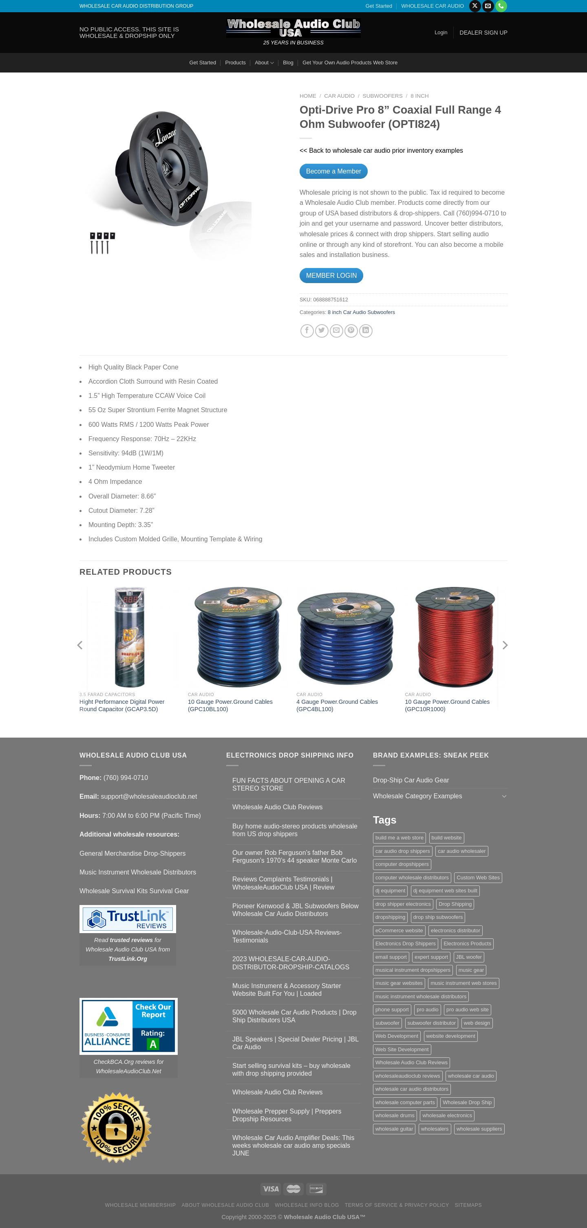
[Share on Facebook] (307, 331)
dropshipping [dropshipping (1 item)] (390, 917)
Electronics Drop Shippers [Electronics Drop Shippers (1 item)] (405, 943)
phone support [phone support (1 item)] (392, 1009)
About (264, 63)
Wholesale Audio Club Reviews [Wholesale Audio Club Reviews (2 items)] (411, 1062)
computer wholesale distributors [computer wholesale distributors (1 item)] (412, 877)
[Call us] (501, 6)
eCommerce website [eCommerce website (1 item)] (399, 930)
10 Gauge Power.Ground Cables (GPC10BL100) (230, 706)
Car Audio (339, 96)
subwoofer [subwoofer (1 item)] (387, 1023)
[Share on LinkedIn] (366, 331)
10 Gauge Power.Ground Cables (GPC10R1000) (447, 706)
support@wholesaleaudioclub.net (149, 796)
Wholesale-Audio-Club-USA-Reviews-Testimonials (287, 936)
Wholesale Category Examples (417, 796)
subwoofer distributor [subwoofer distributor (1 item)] (432, 1023)
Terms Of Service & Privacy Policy (397, 1205)
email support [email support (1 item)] (391, 957)
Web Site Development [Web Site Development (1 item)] (402, 1049)
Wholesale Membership (140, 1205)
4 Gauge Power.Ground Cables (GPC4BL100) (337, 706)
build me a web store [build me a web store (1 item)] (399, 838)
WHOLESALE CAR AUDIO (433, 6)
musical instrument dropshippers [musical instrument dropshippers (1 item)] (412, 970)
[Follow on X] (475, 6)
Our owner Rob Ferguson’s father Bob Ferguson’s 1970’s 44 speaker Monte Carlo (294, 856)
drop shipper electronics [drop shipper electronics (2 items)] (403, 904)
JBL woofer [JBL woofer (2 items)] (469, 957)
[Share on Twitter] (322, 331)
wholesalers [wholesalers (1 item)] (435, 1129)
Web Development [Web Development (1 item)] (396, 1036)
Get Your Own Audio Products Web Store (349, 62)
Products (235, 62)
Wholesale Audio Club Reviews (277, 807)
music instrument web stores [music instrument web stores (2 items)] (463, 983)
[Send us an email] (488, 6)
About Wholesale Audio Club (225, 1205)
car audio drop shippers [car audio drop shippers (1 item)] (402, 851)
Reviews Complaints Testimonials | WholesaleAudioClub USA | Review (283, 883)
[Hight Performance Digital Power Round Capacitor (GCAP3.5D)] (129, 637)
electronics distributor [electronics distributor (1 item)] (455, 930)
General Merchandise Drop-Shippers (132, 853)
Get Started (379, 6)
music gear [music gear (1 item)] (471, 970)
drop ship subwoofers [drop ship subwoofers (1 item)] (438, 917)
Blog (288, 62)
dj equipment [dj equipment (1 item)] (390, 890)
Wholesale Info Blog (307, 1205)
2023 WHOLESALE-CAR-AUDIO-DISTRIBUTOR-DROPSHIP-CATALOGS (290, 963)
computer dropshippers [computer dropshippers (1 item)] (402, 864)
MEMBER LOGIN (331, 275)
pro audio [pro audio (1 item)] (427, 1009)
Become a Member (333, 171)
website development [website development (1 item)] (450, 1036)
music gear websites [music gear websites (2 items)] (399, 983)
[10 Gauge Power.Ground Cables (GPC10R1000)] (455, 637)
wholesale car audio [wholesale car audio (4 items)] (471, 1076)
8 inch (419, 96)
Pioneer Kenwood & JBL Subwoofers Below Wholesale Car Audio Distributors (295, 910)
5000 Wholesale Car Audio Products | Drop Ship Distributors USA (294, 1016)
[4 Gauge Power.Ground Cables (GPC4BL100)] (346, 637)
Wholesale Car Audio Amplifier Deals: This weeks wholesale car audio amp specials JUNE (293, 1145)
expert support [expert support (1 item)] (431, 957)
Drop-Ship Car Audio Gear (411, 780)
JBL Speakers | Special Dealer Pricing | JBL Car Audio (295, 1043)
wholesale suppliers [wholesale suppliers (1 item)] (479, 1129)
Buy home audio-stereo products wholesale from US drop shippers (294, 830)
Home (308, 96)
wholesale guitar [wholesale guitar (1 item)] (394, 1129)
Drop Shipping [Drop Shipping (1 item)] (455, 904)
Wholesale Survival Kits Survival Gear (134, 890)
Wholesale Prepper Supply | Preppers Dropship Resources (286, 1115)
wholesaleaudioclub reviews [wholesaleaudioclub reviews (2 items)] (407, 1076)
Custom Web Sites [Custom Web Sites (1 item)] (478, 877)
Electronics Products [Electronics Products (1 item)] (467, 943)
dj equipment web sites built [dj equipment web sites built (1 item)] (445, 890)
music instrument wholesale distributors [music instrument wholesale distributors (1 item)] (420, 996)
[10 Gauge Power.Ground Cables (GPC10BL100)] (238, 637)
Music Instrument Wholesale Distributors (137, 872)
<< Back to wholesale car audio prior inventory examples (381, 150)
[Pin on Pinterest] (351, 331)
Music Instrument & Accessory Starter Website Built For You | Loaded (286, 989)
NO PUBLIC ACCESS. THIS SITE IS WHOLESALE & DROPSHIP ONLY (129, 32)
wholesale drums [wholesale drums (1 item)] (395, 1115)
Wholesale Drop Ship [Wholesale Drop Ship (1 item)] (467, 1102)
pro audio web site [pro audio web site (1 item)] (467, 1009)
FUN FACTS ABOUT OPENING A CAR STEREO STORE (288, 784)
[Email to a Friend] (336, 331)
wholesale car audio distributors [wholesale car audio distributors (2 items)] (411, 1089)
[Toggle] (504, 796)
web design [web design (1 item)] (477, 1023)
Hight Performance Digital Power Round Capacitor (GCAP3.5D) (122, 706)
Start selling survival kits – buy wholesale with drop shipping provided (291, 1069)
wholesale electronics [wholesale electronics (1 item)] (447, 1115)
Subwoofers (383, 96)
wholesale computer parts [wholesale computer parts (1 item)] (405, 1102)
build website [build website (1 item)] (447, 838)
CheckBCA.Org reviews (124, 1062)
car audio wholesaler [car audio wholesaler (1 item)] (461, 851)
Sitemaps (468, 1205)
